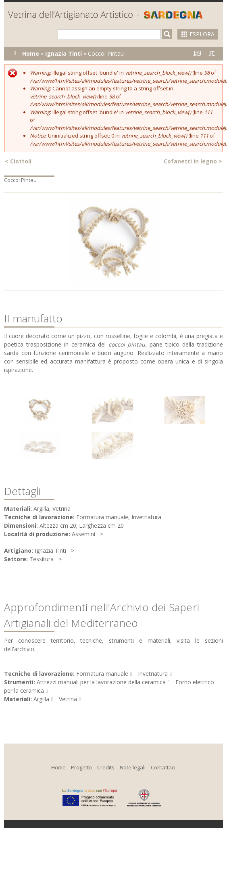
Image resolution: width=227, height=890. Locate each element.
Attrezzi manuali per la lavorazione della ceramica (101, 682)
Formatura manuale (102, 673)
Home (30, 53)
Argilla (41, 699)
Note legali (133, 767)
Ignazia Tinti (63, 53)
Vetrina (68, 699)
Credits (106, 767)
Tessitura (41, 559)
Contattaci (163, 767)
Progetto (81, 767)
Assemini (83, 534)
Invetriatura (153, 673)
